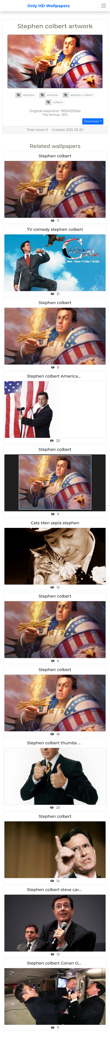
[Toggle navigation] (103, 6)
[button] (26, 95)
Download (91, 121)
